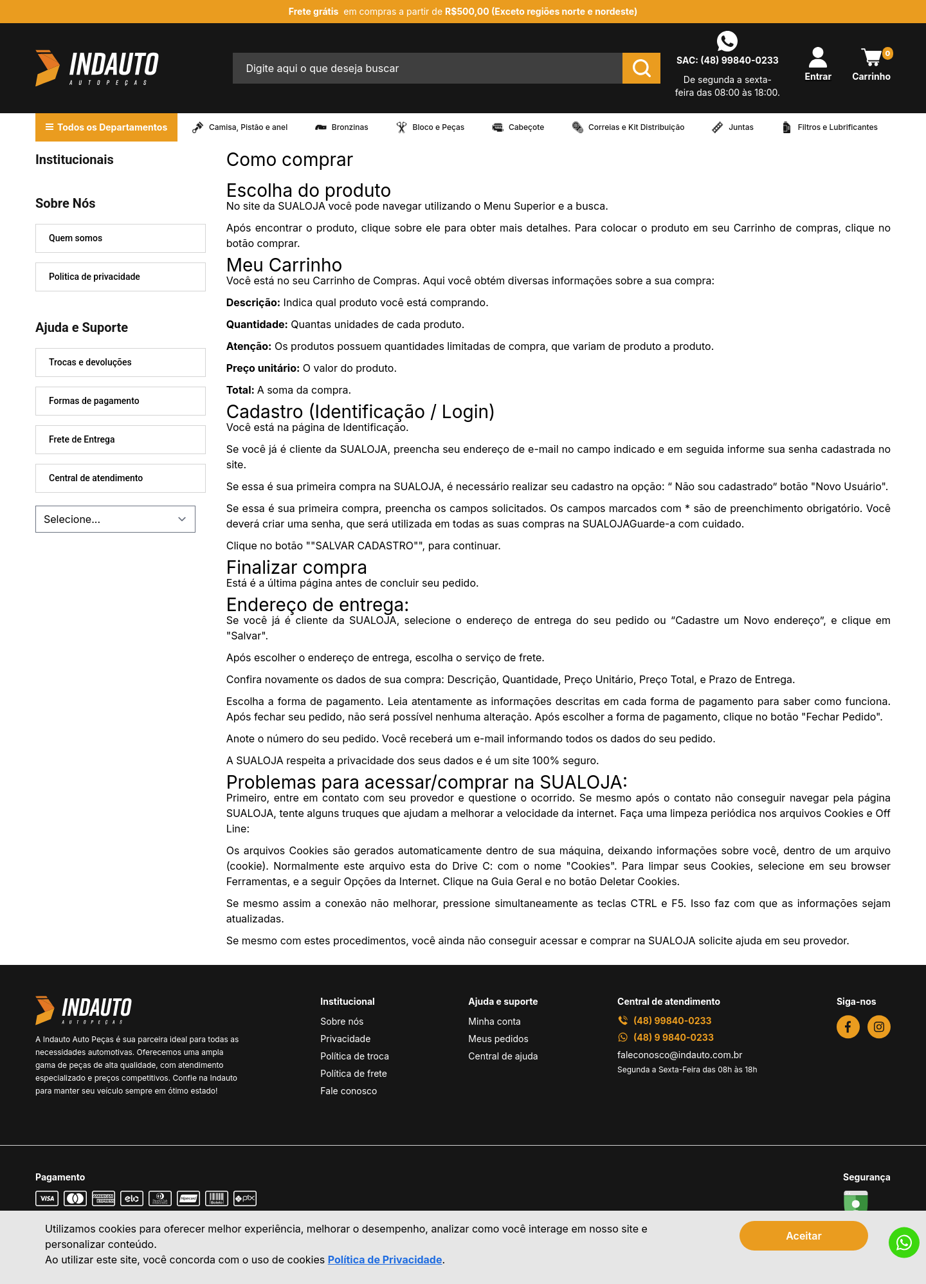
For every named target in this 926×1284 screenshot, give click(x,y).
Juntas (741, 127)
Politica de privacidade (94, 276)
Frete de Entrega (82, 439)
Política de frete (353, 1073)
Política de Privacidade (385, 1259)
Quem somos (75, 238)
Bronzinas (350, 127)
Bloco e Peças (439, 127)
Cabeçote (526, 127)
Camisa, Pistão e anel (248, 127)
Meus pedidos (498, 1038)
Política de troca (354, 1055)
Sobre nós (341, 1021)
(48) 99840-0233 (739, 60)
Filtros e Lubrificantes (838, 127)
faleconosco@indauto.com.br (680, 1054)
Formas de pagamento (94, 401)
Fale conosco (348, 1090)
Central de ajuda (503, 1055)
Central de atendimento (96, 478)
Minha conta (494, 1021)
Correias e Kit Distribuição (636, 127)
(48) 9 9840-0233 (665, 1037)
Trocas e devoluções (90, 362)
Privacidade (345, 1038)
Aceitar (804, 1235)
